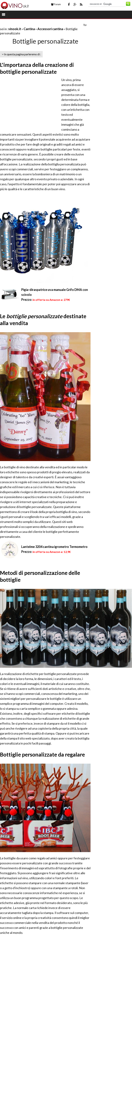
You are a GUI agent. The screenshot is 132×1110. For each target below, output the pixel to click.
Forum (56, 4)
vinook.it (14, 29)
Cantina (29, 29)
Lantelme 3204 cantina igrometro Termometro (54, 547)
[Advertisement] (41, 24)
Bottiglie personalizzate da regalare (42, 754)
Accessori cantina (50, 29)
